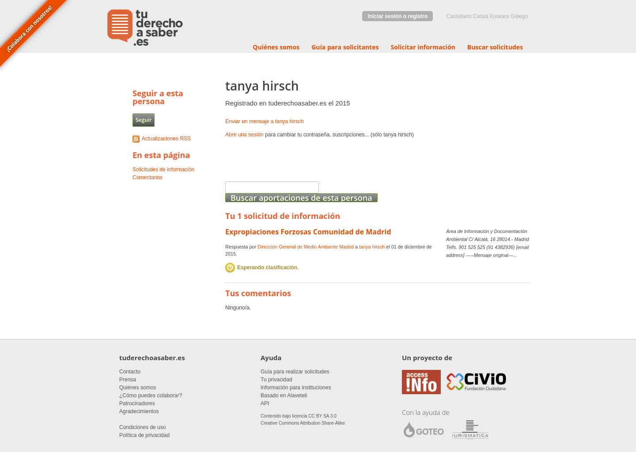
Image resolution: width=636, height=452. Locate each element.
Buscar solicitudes (495, 47)
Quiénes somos (276, 47)
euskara (499, 16)
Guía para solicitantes (345, 47)
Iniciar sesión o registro (398, 16)
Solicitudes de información (163, 169)
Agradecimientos (139, 411)
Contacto (129, 372)
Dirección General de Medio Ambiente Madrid (305, 246)
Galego (519, 16)
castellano (459, 16)
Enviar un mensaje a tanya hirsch (264, 121)
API (265, 403)
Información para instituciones (296, 387)
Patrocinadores (137, 403)
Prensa (127, 380)
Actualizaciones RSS (166, 139)
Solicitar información (422, 47)
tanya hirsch (372, 246)
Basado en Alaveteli (284, 395)
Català (480, 16)
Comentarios (147, 177)
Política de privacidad (144, 435)
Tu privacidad (276, 380)
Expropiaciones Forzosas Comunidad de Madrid (308, 232)
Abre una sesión (244, 135)
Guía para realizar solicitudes (295, 372)
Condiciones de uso (142, 427)
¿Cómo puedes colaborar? (150, 395)
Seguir (143, 120)
